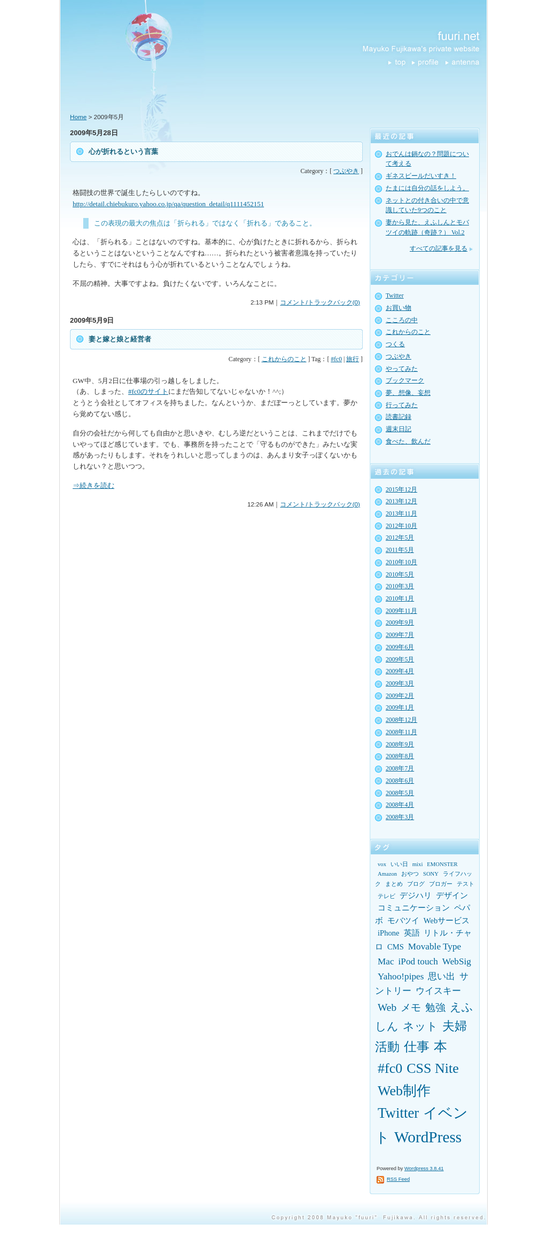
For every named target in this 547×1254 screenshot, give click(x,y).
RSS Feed (398, 1179)
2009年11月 (401, 610)
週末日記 (398, 429)
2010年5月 (400, 574)
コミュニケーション (414, 907)
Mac (386, 961)
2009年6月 (400, 647)
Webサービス (447, 920)
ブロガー (440, 884)
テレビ (386, 896)
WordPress (428, 1137)
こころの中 (402, 320)
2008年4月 (400, 804)
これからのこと (284, 359)
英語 (412, 933)
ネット (420, 1026)
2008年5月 (400, 793)
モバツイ (403, 920)
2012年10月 (401, 526)
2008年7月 (400, 768)
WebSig (456, 961)
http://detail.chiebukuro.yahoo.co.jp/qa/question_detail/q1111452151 (168, 204)
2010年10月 (401, 562)
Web (387, 1007)
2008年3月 (400, 817)
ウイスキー (438, 991)
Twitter (395, 295)
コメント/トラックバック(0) (320, 302)
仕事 (416, 1047)
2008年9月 (400, 744)
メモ (411, 1007)
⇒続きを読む (93, 485)
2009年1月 (400, 707)
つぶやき (346, 171)
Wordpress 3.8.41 (424, 1168)
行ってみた (402, 405)
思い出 (441, 976)
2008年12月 (401, 719)
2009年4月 (400, 671)
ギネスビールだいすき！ (421, 176)
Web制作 (404, 1091)
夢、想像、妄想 (408, 393)
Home (78, 116)
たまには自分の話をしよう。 (427, 188)
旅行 (352, 359)
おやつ (410, 874)
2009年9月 (400, 622)
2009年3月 (400, 683)
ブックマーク (405, 380)
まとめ (394, 884)
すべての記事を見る (438, 248)
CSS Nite (433, 1068)
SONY (431, 874)
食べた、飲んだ (408, 441)
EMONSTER (442, 864)
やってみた (402, 368)
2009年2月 (400, 695)
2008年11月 (401, 732)
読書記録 (398, 417)
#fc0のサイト (148, 391)
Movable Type (435, 946)
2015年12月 (401, 489)
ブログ (416, 884)
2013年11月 (401, 513)
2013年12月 (401, 501)
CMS (395, 947)
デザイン (452, 895)
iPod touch (418, 961)
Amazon (387, 874)
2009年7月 (400, 635)
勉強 (435, 1007)
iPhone (389, 933)
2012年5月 (400, 537)
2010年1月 (400, 598)
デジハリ (416, 895)
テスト (465, 884)
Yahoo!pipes (401, 976)
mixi (417, 864)
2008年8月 (400, 756)
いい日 (399, 864)
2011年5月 (400, 550)
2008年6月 (400, 780)
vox (382, 864)
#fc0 (336, 359)
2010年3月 (400, 586)
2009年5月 (400, 659)
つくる (395, 344)
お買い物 (398, 308)
